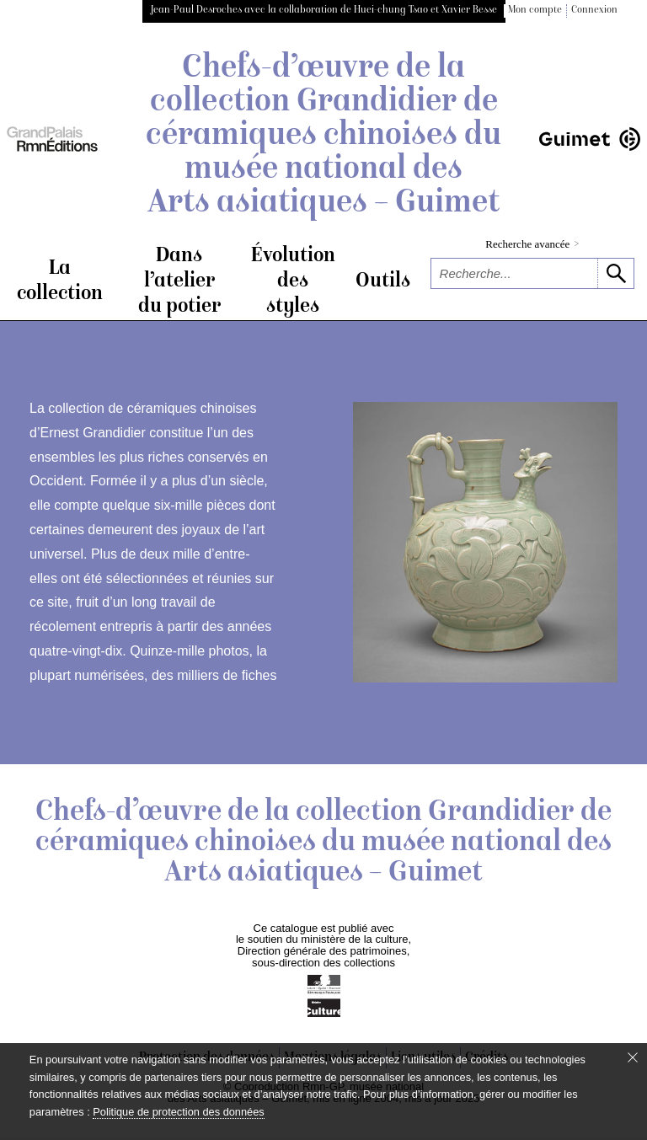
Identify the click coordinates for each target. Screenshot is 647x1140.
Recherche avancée (532, 244)
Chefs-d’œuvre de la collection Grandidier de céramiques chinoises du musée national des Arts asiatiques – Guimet (323, 136)
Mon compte (535, 10)
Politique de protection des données (178, 1111)
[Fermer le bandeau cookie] (633, 1057)
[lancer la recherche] (615, 273)
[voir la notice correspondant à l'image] (485, 544)
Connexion (594, 10)
